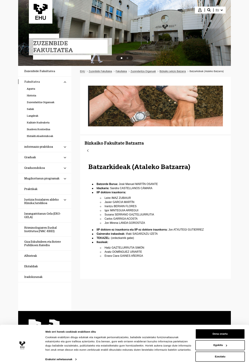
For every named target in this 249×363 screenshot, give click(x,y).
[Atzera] (87, 151)
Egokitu (220, 341)
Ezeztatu (220, 353)
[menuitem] (219, 10)
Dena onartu (220, 330)
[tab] (121, 58)
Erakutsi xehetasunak (58, 356)
